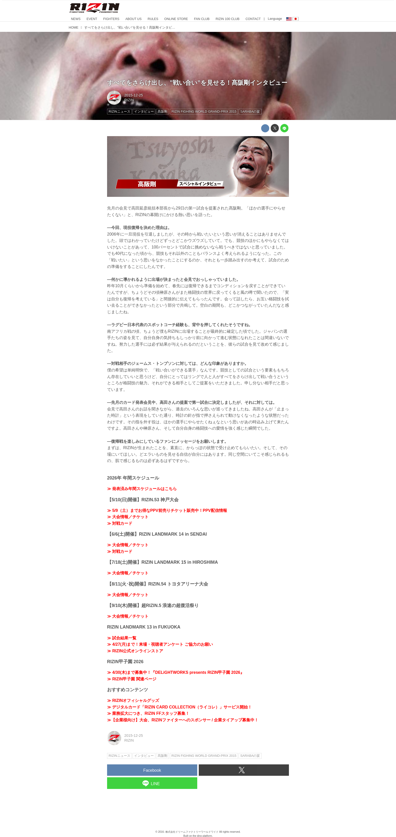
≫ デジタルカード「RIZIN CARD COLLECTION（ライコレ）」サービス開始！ (179, 707)
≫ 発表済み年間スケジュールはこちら (142, 489)
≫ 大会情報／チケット (127, 517)
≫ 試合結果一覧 (121, 638)
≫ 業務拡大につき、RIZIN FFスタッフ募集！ (148, 713)
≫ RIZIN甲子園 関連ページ (131, 679)
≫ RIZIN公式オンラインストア (135, 651)
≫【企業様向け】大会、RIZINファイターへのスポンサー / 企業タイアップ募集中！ (182, 720)
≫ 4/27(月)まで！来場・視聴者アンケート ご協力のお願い (160, 644)
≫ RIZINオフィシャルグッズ (133, 700)
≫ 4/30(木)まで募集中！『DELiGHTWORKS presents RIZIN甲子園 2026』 (175, 672)
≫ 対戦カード (119, 523)
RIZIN (129, 100)
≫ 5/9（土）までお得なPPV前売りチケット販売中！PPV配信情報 (167, 510)
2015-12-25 (133, 95)
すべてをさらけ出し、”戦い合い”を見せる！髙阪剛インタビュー (197, 82)
